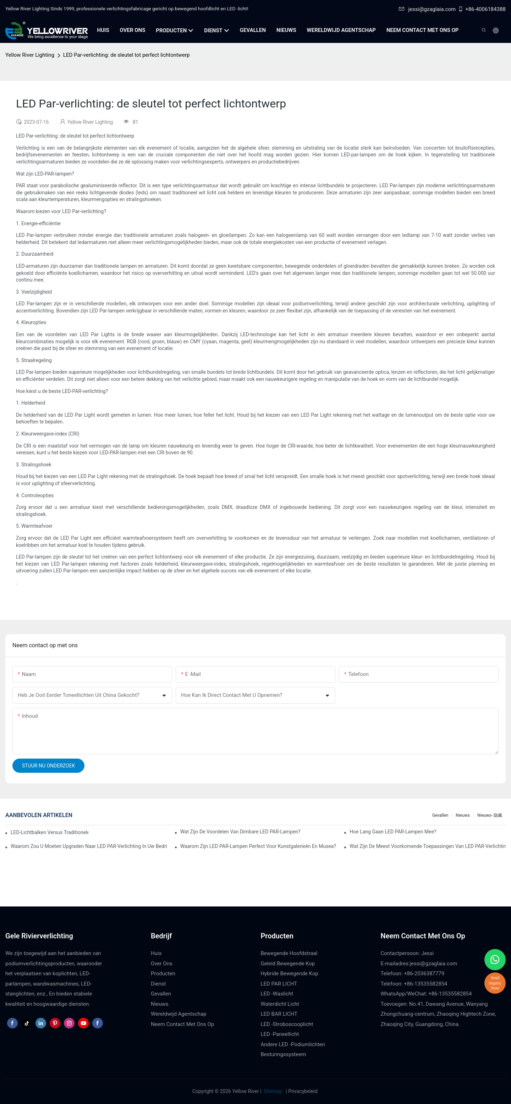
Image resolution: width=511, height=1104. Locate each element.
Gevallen (440, 815)
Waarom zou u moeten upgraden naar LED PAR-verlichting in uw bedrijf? (89, 846)
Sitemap (273, 1091)
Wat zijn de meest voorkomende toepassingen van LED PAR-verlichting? (428, 846)
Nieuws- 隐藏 (489, 815)
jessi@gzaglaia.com (427, 9)
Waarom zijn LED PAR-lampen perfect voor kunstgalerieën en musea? (258, 846)
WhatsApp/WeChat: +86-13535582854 (426, 994)
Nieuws (463, 815)
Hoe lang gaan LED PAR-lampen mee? (393, 831)
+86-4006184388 (482, 9)
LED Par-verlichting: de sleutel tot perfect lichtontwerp (126, 55)
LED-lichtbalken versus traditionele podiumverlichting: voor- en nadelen (49, 832)
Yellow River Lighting (29, 55)
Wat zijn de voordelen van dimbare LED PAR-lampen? (240, 831)
